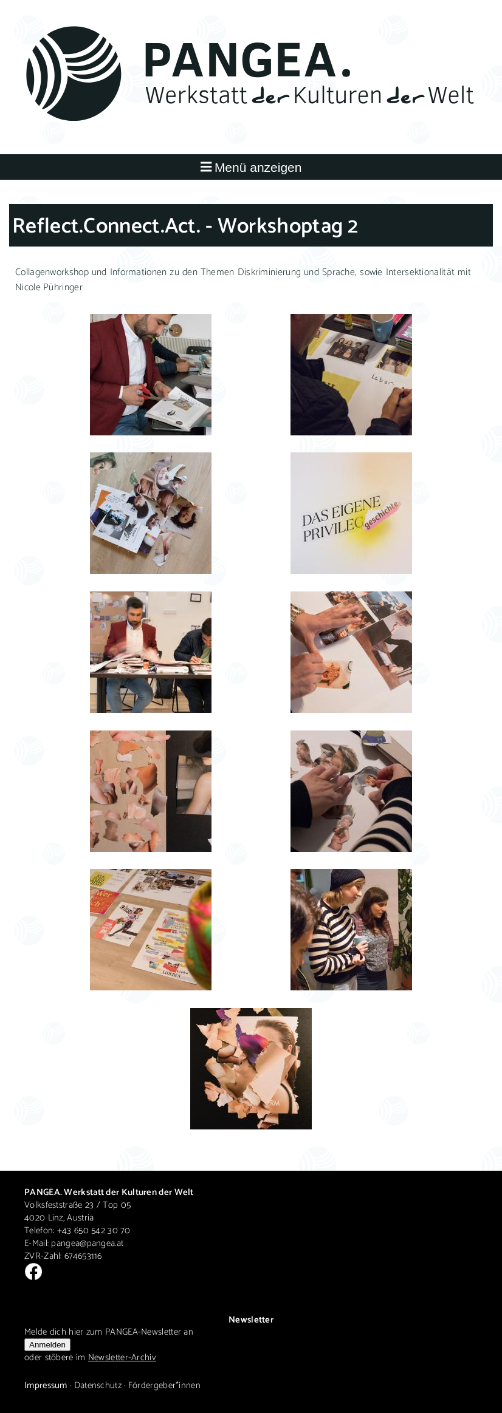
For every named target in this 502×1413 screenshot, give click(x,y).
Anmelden (47, 1344)
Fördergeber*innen (164, 1385)
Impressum (45, 1385)
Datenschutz (98, 1385)
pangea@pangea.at (87, 1243)
